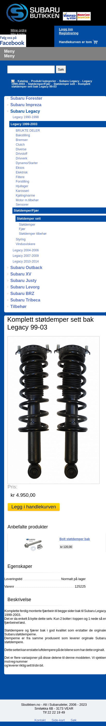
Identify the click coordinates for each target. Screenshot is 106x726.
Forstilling (22, 181)
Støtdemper (27, 224)
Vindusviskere (25, 244)
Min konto (18, 34)
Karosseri (22, 191)
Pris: (12, 486)
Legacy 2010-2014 (26, 261)
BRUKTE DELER (28, 130)
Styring (21, 239)
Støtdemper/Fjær (39, 83)
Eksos (20, 168)
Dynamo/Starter (27, 163)
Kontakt (40, 720)
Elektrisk (22, 172)
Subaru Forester (26, 98)
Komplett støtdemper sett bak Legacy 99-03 (50, 85)
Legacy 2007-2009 (26, 256)
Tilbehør (18, 306)
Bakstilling (23, 135)
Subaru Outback (26, 267)
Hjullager (22, 186)
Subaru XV (20, 274)
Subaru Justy (23, 280)
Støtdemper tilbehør (33, 234)
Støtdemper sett (64, 83)
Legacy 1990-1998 (26, 117)
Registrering (68, 33)
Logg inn (66, 29)
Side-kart (58, 720)
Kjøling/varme (25, 195)
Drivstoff (21, 154)
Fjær (22, 229)
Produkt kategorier (43, 81)
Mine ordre (18, 30)
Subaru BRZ (22, 293)
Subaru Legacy (69, 81)
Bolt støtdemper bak (74, 539)
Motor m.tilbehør (27, 200)
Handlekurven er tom (75, 42)
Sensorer (22, 204)
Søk (74, 720)
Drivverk (21, 158)
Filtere (20, 177)
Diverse (21, 149)
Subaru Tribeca (25, 300)
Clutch (20, 144)
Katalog (23, 81)
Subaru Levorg (25, 287)
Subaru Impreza (25, 105)
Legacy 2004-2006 (26, 250)
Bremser (22, 140)
